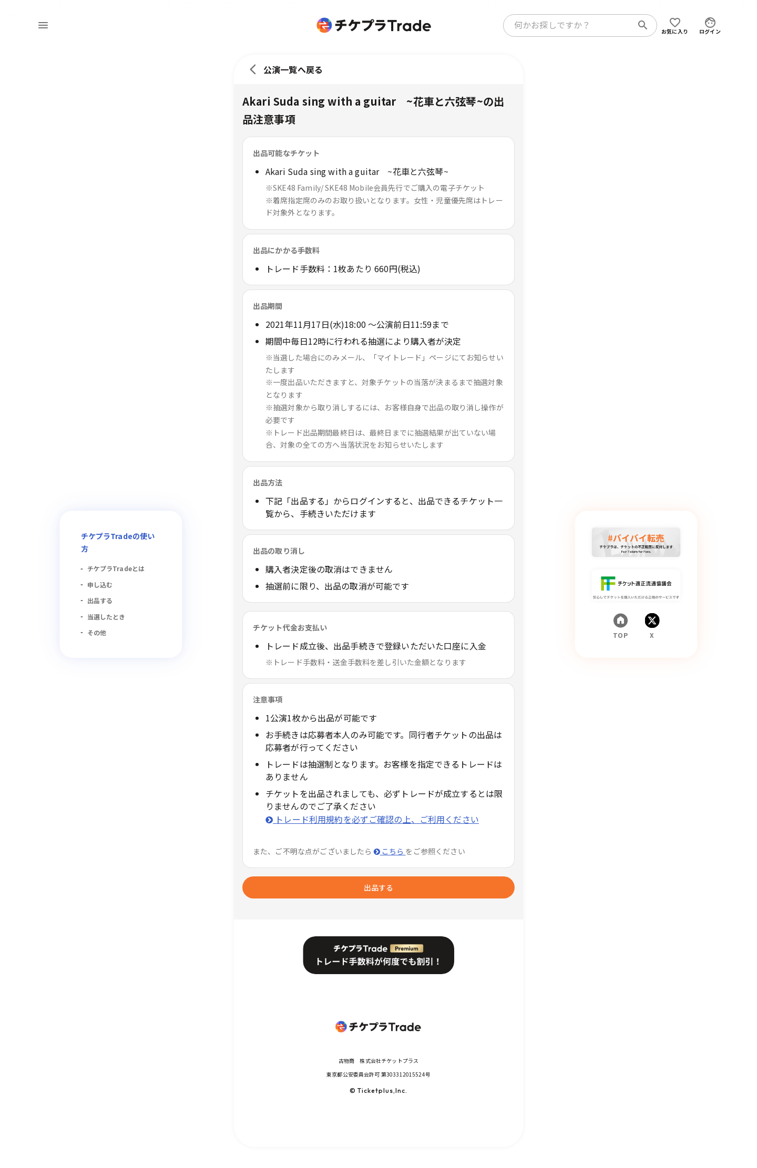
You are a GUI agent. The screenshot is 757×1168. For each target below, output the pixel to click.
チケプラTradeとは (116, 568)
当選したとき (106, 616)
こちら (390, 851)
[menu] (43, 25)
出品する (100, 600)
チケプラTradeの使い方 (118, 542)
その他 (96, 632)
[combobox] (570, 25)
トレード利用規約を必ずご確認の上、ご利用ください (372, 819)
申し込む (100, 584)
